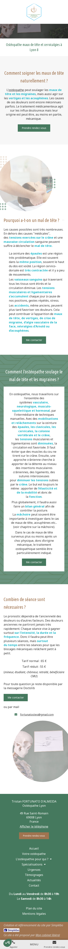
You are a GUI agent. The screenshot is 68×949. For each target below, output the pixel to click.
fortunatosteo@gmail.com (37, 714)
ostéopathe (16, 90)
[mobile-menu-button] (34, 944)
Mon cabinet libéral (48, 935)
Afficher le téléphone (34, 826)
